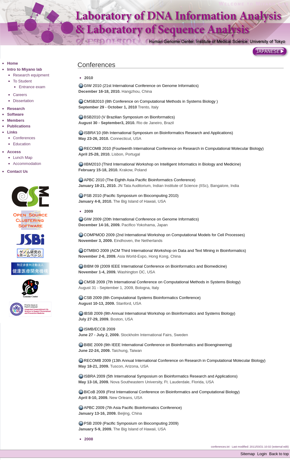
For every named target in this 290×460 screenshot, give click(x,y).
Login (262, 454)
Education (22, 144)
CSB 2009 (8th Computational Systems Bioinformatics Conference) (142, 297)
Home (12, 63)
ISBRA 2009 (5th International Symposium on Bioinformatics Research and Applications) (161, 376)
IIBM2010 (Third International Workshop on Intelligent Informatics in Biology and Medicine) (162, 164)
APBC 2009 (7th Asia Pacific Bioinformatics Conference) (133, 407)
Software (15, 114)
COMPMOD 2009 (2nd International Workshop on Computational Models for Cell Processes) (164, 235)
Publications (18, 126)
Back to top (279, 454)
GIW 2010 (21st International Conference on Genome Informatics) (141, 85)
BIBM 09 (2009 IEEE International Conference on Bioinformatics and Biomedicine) (155, 266)
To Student (22, 81)
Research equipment (31, 75)
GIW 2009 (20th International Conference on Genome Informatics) (141, 219)
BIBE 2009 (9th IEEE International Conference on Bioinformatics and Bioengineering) (158, 345)
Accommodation (27, 163)
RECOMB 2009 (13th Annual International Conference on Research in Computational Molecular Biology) (175, 360)
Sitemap (247, 454)
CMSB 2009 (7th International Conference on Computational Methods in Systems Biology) (162, 282)
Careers (20, 94)
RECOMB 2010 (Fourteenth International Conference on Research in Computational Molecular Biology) (174, 148)
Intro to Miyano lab (24, 69)
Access (14, 152)
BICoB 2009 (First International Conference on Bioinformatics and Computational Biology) (162, 392)
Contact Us (17, 171)
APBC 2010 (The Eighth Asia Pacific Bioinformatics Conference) (139, 180)
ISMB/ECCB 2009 (99, 329)
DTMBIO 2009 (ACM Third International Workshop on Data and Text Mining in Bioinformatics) (165, 250)
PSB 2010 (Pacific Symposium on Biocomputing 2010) (131, 195)
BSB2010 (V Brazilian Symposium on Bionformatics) (129, 117)
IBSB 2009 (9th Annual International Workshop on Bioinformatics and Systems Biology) (159, 313)
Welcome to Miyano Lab (254, 4)
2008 (88, 439)
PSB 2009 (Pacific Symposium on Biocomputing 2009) (131, 423)
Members (15, 120)
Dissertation (23, 100)
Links (12, 132)
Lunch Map (22, 157)
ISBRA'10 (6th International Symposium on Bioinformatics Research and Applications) (158, 132)
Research (16, 108)
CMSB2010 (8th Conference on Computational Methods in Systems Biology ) (151, 101)
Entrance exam (32, 87)
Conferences (24, 138)
